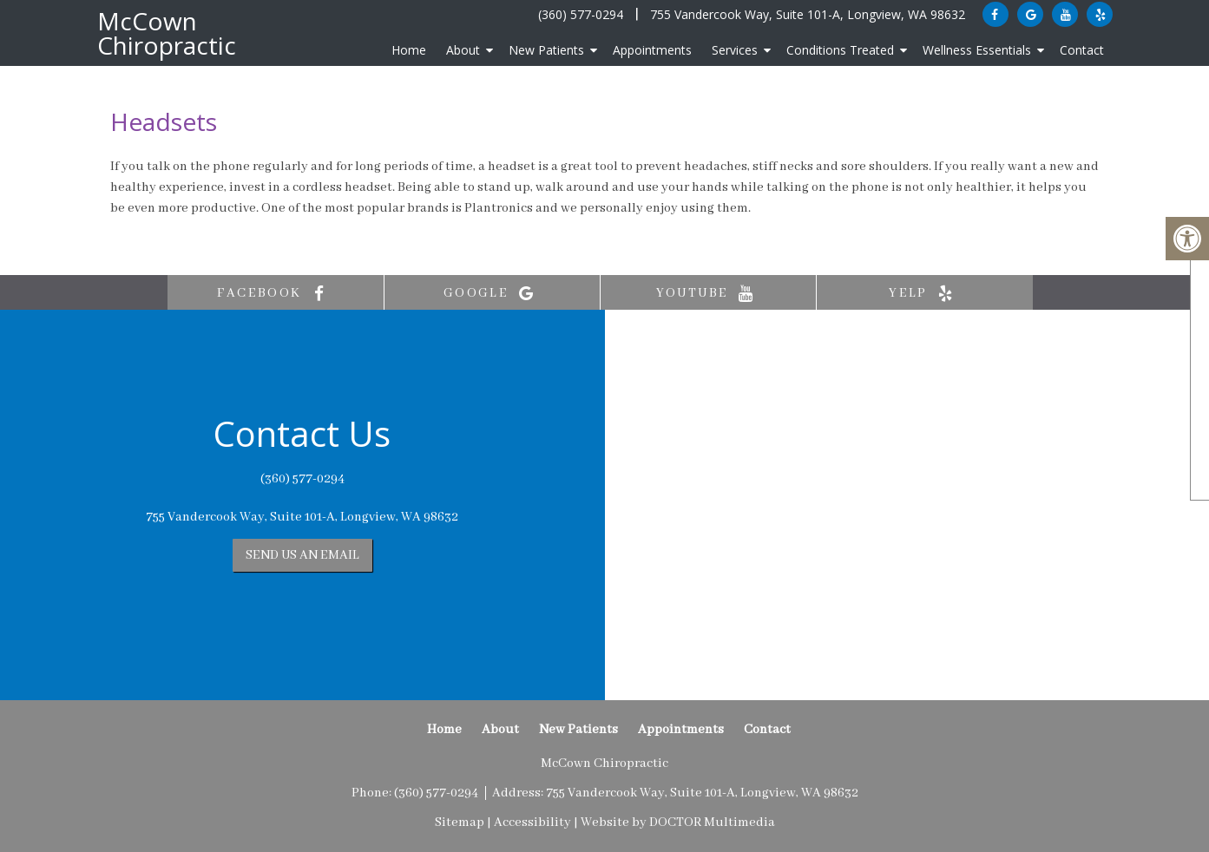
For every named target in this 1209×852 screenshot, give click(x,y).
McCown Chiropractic (166, 33)
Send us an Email (302, 555)
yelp (924, 293)
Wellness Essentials (977, 50)
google (492, 293)
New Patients (546, 50)
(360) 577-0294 (580, 14)
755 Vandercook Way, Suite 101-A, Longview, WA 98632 (807, 14)
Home (408, 50)
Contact (1082, 50)
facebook (275, 293)
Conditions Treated (840, 50)
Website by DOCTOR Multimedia (678, 822)
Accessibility (532, 822)
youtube (708, 293)
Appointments (652, 50)
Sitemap (459, 822)
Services (735, 50)
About (463, 50)
